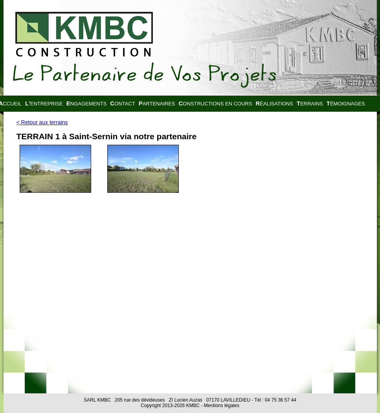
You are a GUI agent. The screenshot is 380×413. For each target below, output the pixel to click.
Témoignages (346, 103)
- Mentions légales (219, 405)
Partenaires (157, 103)
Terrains (310, 103)
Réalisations (274, 103)
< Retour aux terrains (42, 122)
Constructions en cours (215, 103)
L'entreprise (44, 103)
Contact (122, 103)
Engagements (86, 103)
